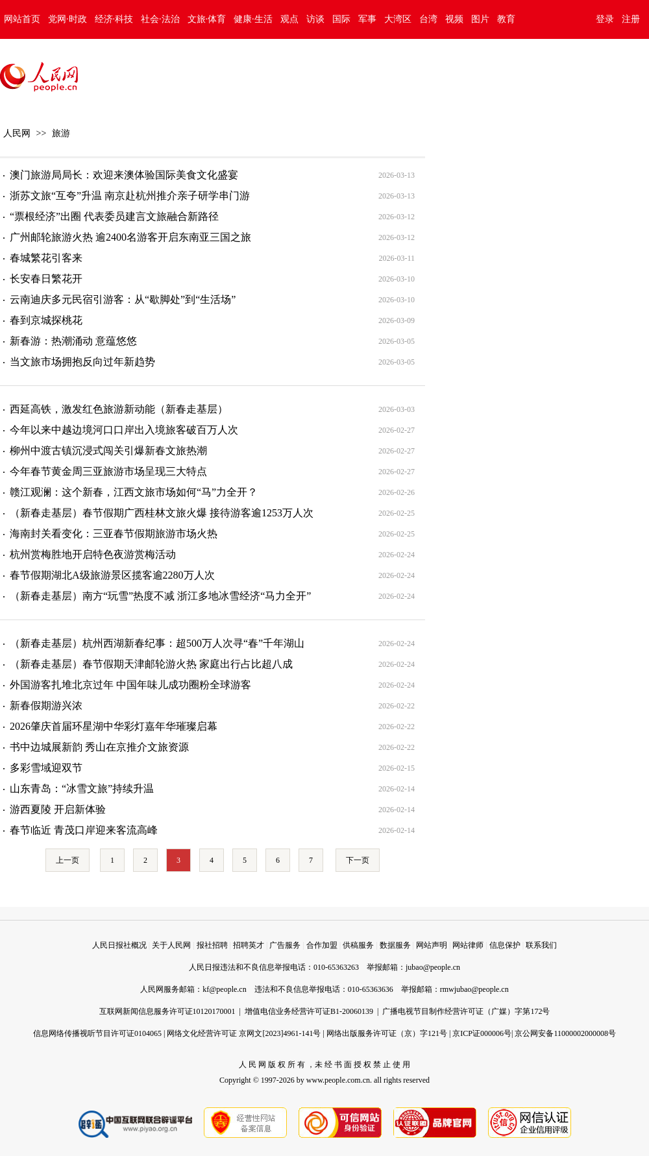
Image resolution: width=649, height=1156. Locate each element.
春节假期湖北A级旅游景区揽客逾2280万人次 (112, 575)
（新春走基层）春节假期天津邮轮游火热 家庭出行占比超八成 (151, 663)
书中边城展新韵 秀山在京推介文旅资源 (99, 747)
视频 (454, 19)
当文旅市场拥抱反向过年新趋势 (82, 361)
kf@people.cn (224, 989)
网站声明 (431, 945)
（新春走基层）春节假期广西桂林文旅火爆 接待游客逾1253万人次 (161, 512)
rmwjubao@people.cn (474, 989)
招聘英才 (248, 945)
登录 (605, 19)
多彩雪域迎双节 (46, 767)
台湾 (428, 19)
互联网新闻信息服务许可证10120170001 (167, 1011)
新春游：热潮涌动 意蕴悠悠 (73, 340)
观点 (289, 19)
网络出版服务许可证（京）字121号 (386, 1033)
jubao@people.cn (433, 967)
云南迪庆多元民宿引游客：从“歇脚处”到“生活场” (123, 299)
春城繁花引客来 (46, 257)
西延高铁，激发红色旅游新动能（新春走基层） (119, 409)
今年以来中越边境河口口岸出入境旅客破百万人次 (124, 429)
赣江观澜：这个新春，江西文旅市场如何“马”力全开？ (134, 492)
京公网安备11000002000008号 (565, 1033)
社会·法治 (160, 19)
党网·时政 (67, 19)
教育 (506, 19)
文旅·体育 (207, 19)
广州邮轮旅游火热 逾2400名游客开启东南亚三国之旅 (130, 237)
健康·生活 (253, 19)
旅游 (61, 133)
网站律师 (468, 945)
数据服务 (395, 945)
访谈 (315, 19)
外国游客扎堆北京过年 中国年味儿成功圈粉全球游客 (130, 684)
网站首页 (22, 19)
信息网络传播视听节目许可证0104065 (97, 1033)
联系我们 (541, 945)
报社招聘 (212, 945)
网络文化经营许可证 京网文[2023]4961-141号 (244, 1033)
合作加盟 (321, 945)
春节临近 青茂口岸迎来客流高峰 (84, 830)
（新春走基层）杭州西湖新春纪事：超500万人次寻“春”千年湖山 (157, 643)
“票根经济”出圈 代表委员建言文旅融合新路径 (114, 216)
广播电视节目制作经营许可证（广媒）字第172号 (466, 1011)
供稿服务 (358, 945)
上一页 (67, 860)
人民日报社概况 (119, 945)
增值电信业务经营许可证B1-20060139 (309, 1011)
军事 (367, 19)
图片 (480, 19)
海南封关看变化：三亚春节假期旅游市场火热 (113, 533)
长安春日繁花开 (46, 278)
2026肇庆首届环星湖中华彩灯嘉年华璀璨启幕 (113, 726)
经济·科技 (114, 19)
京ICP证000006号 (481, 1033)
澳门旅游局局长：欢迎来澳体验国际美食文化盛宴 (124, 174)
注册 (631, 19)
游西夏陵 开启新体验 (58, 809)
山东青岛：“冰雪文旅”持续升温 (82, 788)
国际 (341, 19)
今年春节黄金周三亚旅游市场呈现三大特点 (108, 471)
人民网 (17, 133)
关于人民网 (171, 945)
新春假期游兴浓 (46, 705)
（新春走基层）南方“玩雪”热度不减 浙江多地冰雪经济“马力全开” (160, 595)
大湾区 (397, 19)
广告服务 (284, 945)
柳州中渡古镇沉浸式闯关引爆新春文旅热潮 (108, 450)
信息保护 (504, 945)
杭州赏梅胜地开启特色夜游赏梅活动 (93, 554)
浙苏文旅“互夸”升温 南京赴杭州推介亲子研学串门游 (130, 195)
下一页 (357, 860)
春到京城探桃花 (46, 320)
